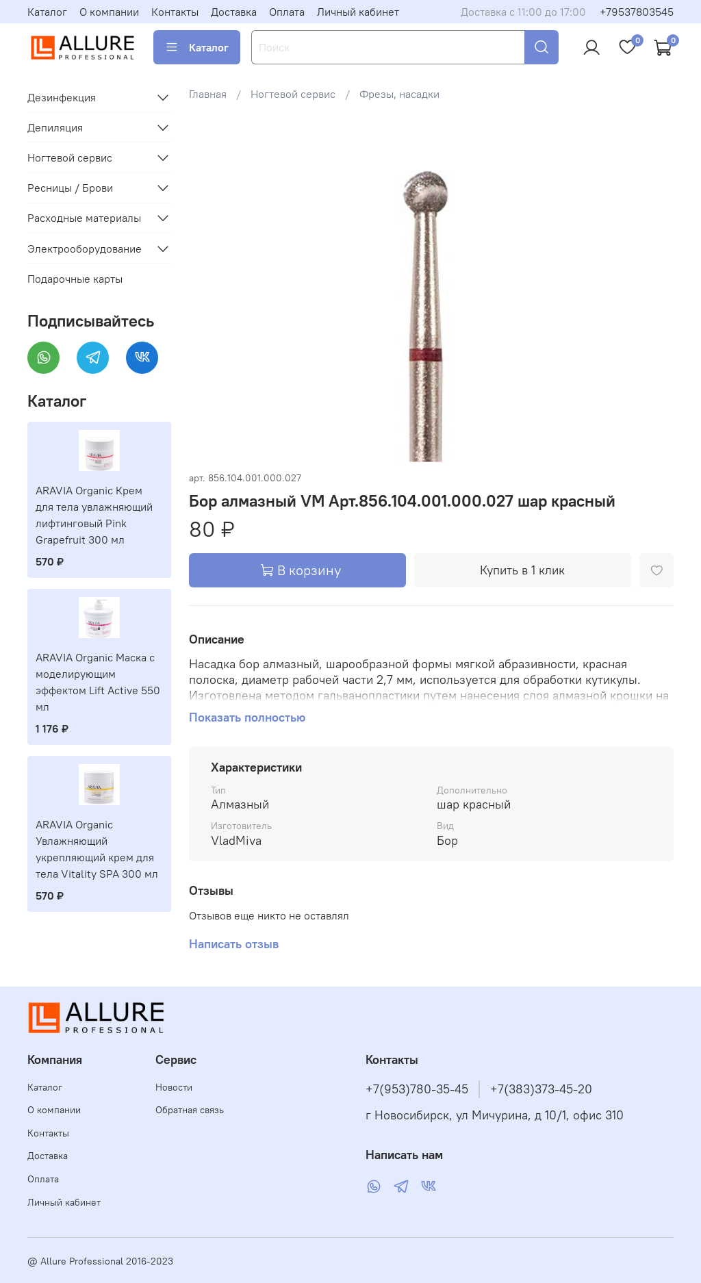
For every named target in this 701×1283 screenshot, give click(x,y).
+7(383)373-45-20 (541, 1089)
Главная (208, 94)
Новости (173, 1087)
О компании (109, 11)
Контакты (175, 11)
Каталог (47, 11)
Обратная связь (189, 1110)
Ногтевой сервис (293, 94)
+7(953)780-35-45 (417, 1089)
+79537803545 (637, 11)
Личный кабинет (358, 11)
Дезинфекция (61, 97)
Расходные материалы (84, 218)
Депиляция (55, 127)
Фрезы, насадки (399, 94)
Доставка (234, 11)
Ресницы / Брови (70, 187)
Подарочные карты (75, 278)
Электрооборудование (84, 248)
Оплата (287, 11)
